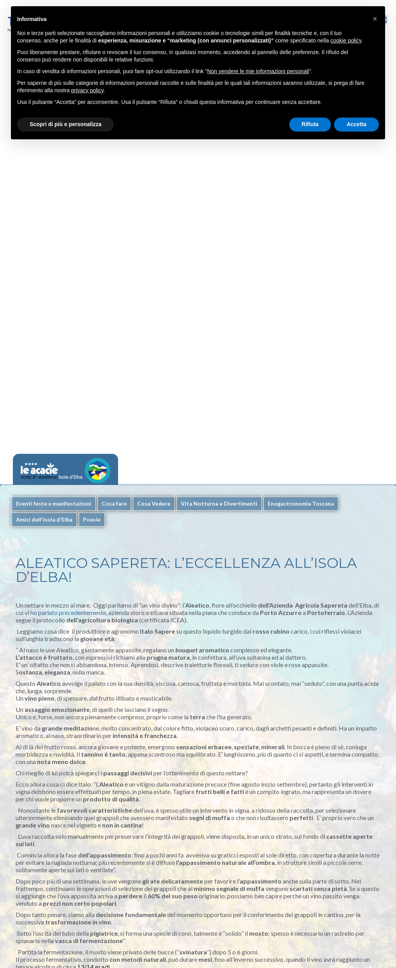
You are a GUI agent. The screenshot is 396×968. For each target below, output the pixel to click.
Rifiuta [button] (310, 124)
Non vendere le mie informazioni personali (258, 71)
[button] (375, 18)
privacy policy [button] (87, 90)
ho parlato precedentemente (68, 612)
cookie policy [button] (346, 40)
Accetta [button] (356, 124)
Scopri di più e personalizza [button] (65, 124)
